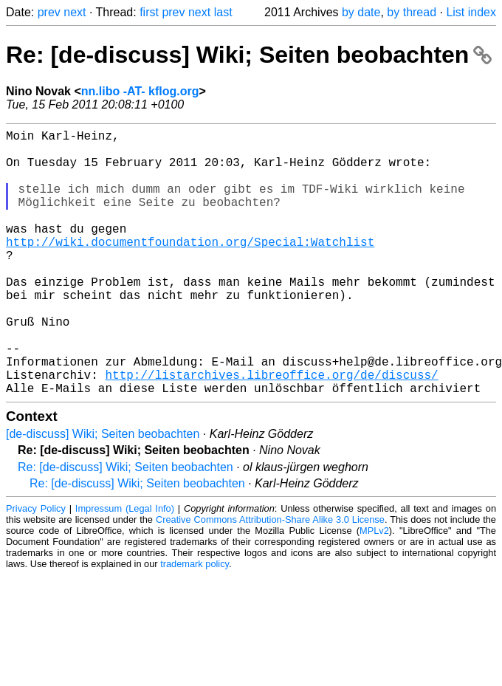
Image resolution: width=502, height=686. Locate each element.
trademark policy (194, 622)
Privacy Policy (36, 567)
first (149, 12)
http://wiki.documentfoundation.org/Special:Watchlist (190, 268)
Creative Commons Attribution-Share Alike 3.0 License (270, 578)
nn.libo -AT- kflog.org (140, 91)
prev (49, 12)
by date (361, 12)
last (223, 12)
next (74, 12)
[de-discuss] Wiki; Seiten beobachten (102, 493)
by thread (411, 12)
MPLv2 (374, 589)
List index (471, 12)
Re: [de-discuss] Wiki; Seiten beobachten (249, 54)
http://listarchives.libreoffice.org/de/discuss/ (271, 430)
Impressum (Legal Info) (124, 567)
